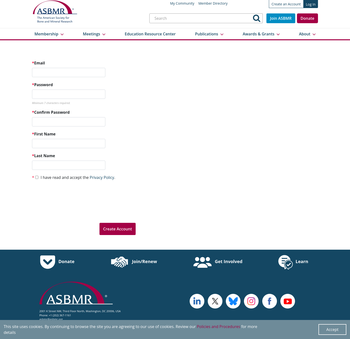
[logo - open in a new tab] (197, 300)
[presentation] (69, 209)
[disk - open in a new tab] (251, 300)
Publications (206, 34)
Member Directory (213, 3)
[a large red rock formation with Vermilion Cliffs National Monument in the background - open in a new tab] (215, 300)
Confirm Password (51, 112)
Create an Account (286, 4)
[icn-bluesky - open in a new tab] (233, 300)
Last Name (43, 155)
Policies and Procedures (218, 326)
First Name (44, 134)
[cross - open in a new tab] (269, 300)
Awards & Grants (258, 34)
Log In (311, 4)
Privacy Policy (102, 177)
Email (38, 63)
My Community (182, 3)
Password (42, 84)
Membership (46, 34)
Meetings (91, 34)
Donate (307, 18)
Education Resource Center (150, 34)
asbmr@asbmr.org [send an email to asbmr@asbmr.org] (51, 319)
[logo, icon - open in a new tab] (287, 300)
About (304, 34)
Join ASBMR (281, 18)
